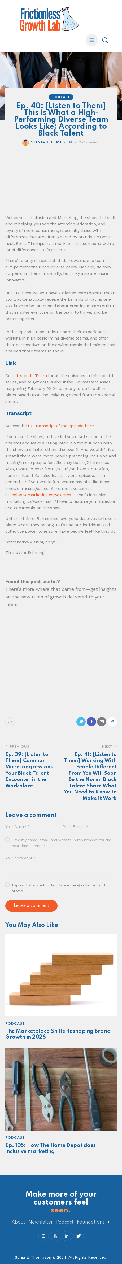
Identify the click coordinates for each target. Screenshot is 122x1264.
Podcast (60, 97)
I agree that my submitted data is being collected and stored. (58, 888)
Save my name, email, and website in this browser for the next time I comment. (61, 843)
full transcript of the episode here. (61, 425)
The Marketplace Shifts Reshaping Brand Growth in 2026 (58, 1034)
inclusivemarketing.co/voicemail (41, 494)
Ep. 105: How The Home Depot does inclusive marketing (50, 1148)
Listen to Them (32, 375)
